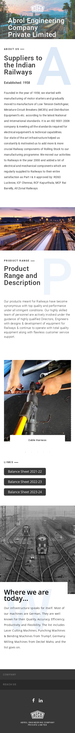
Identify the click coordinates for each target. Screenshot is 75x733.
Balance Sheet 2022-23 (25, 482)
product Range (17, 261)
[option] (37, 19)
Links (8, 462)
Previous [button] (4, 401)
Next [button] (70, 401)
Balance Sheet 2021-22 (25, 471)
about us (11, 49)
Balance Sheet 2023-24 (25, 492)
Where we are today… (26, 595)
